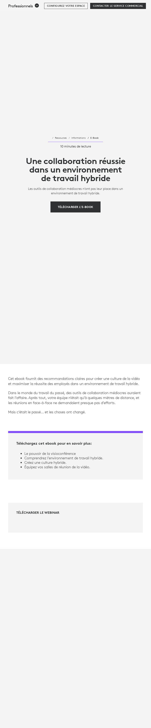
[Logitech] (29, 5)
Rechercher (122, 5)
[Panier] (135, 5)
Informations (78, 137)
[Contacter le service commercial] (118, 16)
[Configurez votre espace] (66, 16)
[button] (23, 16)
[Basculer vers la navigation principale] (146, 5)
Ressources (61, 137)
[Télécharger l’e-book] (75, 206)
